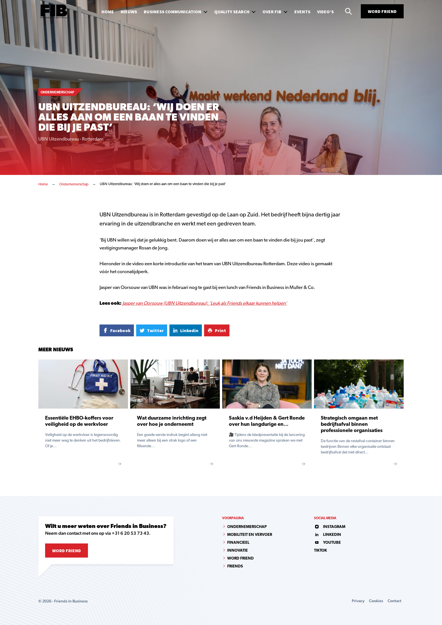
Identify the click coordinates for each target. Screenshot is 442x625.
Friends (235, 566)
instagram (329, 527)
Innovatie (237, 551)
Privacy (358, 600)
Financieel (238, 543)
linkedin (327, 535)
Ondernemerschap (74, 184)
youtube (327, 543)
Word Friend (382, 11)
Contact (394, 600)
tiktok (320, 551)
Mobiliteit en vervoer (249, 535)
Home (43, 184)
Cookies (376, 600)
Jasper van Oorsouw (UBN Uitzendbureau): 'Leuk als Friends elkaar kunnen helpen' (204, 303)
